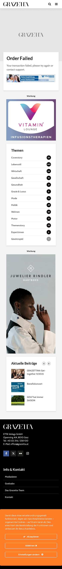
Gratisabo (10, 483)
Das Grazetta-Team (14, 490)
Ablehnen (31, 545)
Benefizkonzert (34, 383)
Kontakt (9, 497)
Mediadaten (11, 476)
